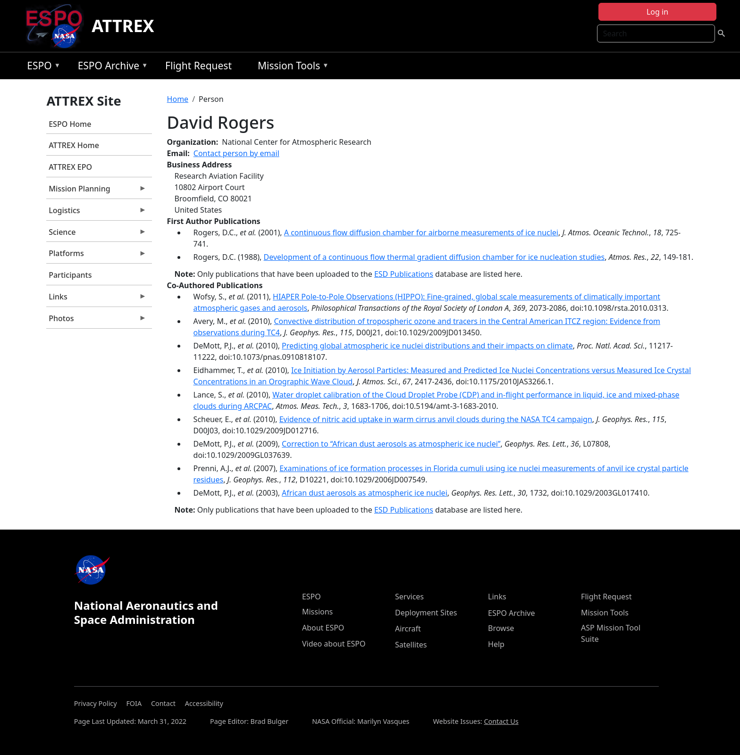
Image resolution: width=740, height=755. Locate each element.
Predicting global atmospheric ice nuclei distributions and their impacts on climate (427, 345)
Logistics (96, 212)
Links (96, 299)
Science (96, 234)
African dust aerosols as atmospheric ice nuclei (364, 493)
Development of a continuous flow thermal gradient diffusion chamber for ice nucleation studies (434, 257)
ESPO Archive (110, 67)
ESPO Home (70, 124)
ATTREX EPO (70, 167)
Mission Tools (291, 67)
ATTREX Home (74, 145)
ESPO (41, 67)
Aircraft (408, 628)
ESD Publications (403, 274)
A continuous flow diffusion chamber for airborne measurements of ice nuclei (421, 232)
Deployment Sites (426, 612)
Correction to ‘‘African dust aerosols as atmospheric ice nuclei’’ (391, 444)
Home (178, 99)
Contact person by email (236, 153)
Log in (657, 12)
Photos (96, 320)
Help (496, 644)
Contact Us (501, 721)
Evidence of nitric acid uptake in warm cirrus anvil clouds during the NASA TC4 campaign (435, 419)
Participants (70, 275)
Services (409, 596)
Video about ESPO (334, 644)
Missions (317, 611)
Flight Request (198, 65)
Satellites (411, 644)
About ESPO (323, 627)
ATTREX (123, 25)
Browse (501, 628)
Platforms (96, 255)
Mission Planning (96, 191)
